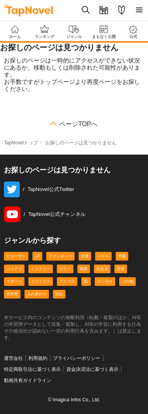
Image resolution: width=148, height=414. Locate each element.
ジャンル (74, 32)
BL (86, 281)
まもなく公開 (103, 32)
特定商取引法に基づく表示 (32, 369)
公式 (133, 32)
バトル (103, 256)
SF (37, 256)
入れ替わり (37, 294)
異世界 (12, 294)
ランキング (44, 32)
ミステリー (41, 269)
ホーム (15, 32)
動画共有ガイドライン (27, 380)
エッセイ (105, 281)
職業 (84, 269)
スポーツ (14, 281)
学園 (122, 256)
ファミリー (41, 281)
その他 (127, 281)
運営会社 (13, 358)
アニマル (67, 281)
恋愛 (85, 256)
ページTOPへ (78, 124)
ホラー (65, 269)
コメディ (14, 269)
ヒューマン (16, 256)
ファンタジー (60, 256)
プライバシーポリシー (76, 358)
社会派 (102, 269)
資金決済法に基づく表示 (92, 369)
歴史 (121, 269)
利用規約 (37, 358)
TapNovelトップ (21, 143)
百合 (59, 294)
